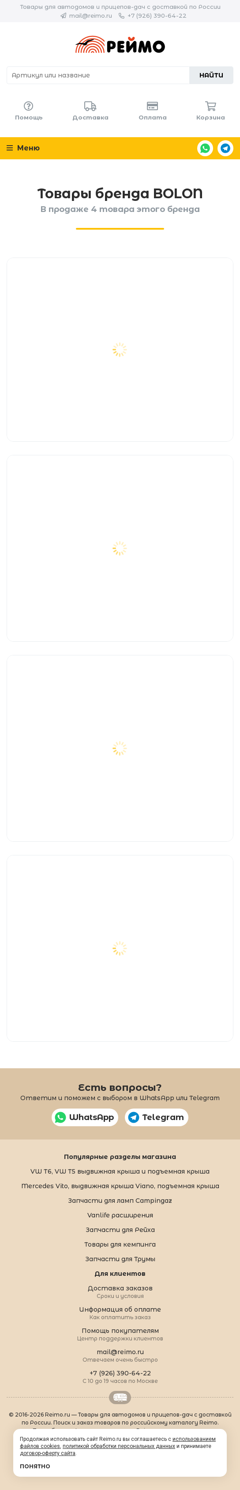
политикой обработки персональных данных (119, 1446)
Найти (211, 75)
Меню (23, 148)
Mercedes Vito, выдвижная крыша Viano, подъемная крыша (120, 1186)
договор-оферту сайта (47, 1453)
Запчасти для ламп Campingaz (120, 1201)
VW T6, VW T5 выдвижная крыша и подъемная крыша (120, 1171)
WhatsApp (205, 148)
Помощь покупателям (120, 1334)
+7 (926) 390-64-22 (157, 15)
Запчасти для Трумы (120, 1259)
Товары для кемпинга (120, 1244)
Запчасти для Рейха (120, 1230)
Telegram (225, 148)
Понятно (35, 1466)
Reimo (120, 44)
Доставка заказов (120, 1291)
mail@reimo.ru (90, 15)
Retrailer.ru (120, 1397)
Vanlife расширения (120, 1215)
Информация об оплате (120, 1312)
